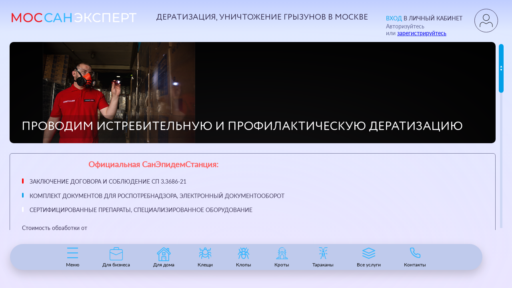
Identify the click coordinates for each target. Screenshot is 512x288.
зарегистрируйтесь (421, 33)
